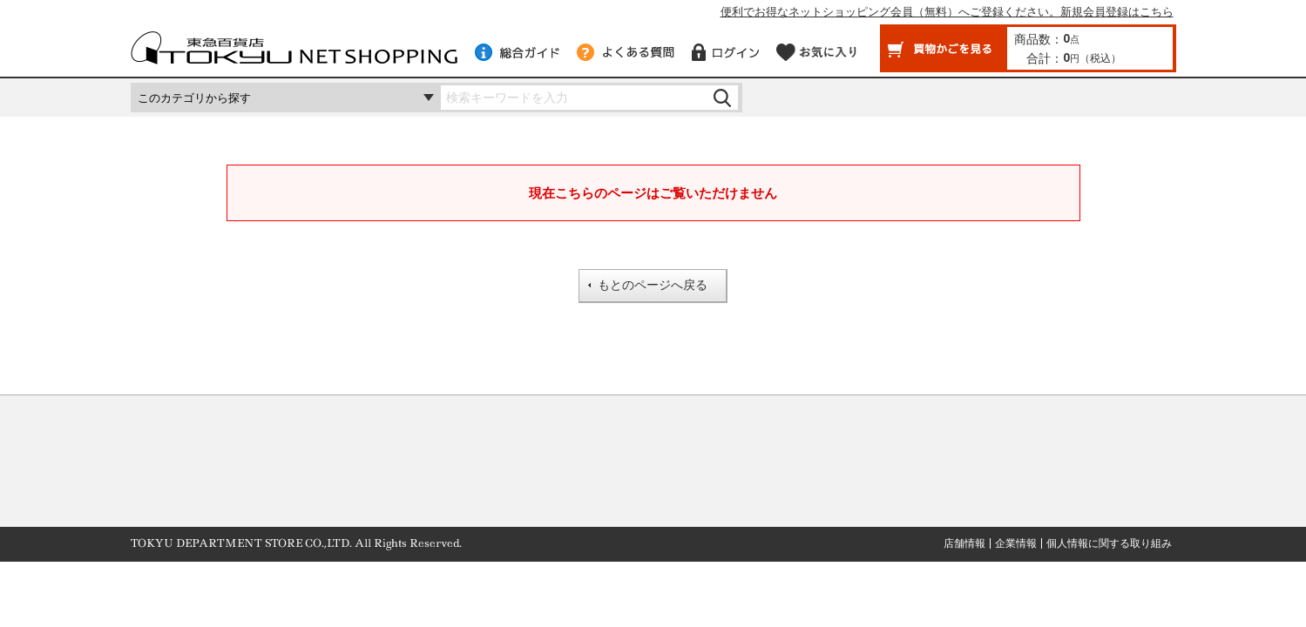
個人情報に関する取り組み (1109, 543)
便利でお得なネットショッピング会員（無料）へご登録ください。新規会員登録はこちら (947, 11)
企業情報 (1016, 543)
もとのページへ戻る (652, 285)
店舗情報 (964, 543)
